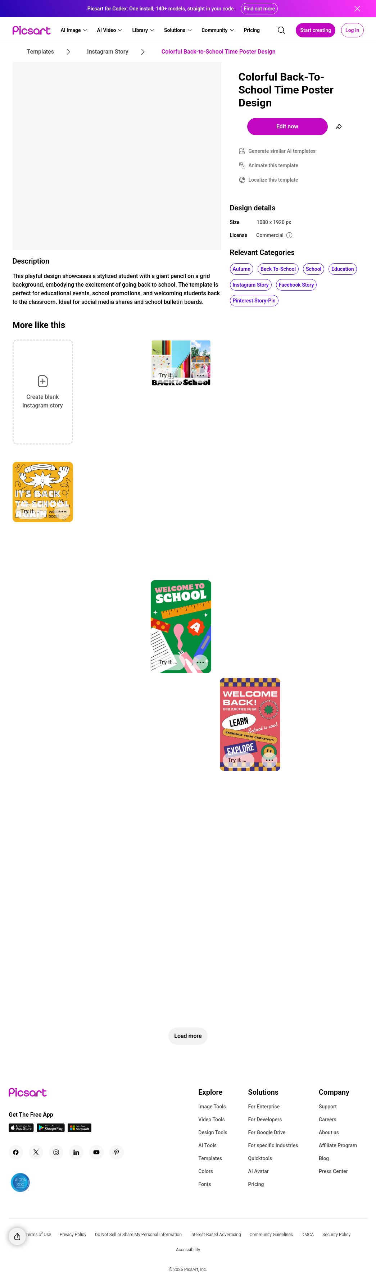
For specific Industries (273, 1145)
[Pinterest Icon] (116, 1152)
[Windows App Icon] (79, 1130)
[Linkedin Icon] (76, 1152)
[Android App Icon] (51, 1130)
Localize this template (273, 180)
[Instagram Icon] (56, 1152)
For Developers (265, 1119)
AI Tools (207, 1145)
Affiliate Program (338, 1145)
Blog (324, 1158)
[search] (281, 30)
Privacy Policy (73, 1234)
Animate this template (274, 165)
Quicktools (260, 1158)
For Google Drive (266, 1132)
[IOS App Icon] (21, 1130)
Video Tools (211, 1119)
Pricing (256, 1184)
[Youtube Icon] (96, 1152)
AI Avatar (258, 1171)
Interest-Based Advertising (215, 1234)
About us (329, 1132)
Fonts (204, 1184)
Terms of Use (38, 1234)
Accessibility (188, 1249)
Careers (327, 1119)
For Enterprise (264, 1106)
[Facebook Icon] (16, 1152)
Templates (210, 1158)
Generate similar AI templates (282, 151)
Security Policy (336, 1234)
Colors (205, 1171)
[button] (74, 30)
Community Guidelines (271, 1234)
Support (328, 1106)
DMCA (308, 1234)
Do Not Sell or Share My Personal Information (138, 1234)
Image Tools (212, 1106)
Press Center (333, 1171)
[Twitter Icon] (36, 1152)
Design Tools (212, 1132)
